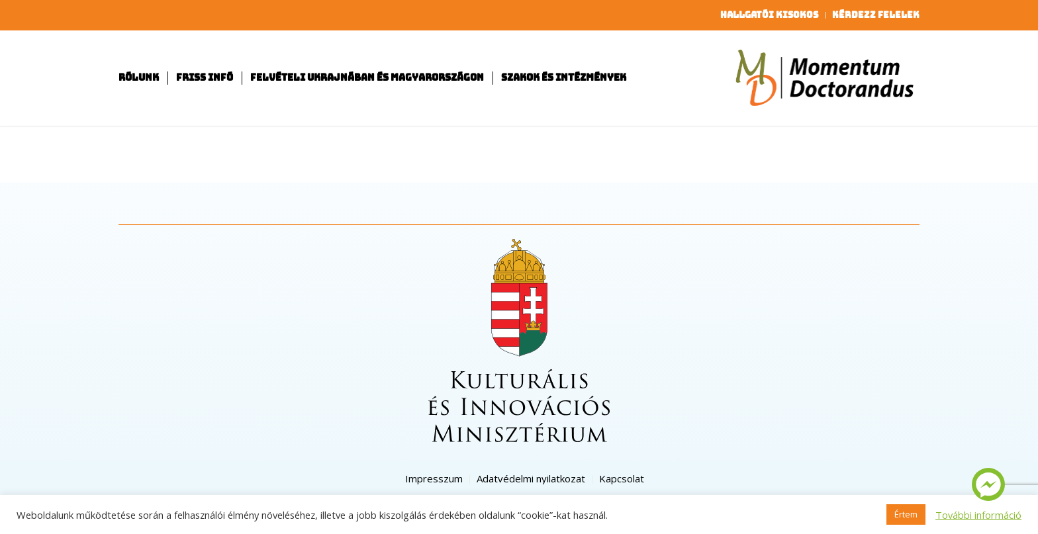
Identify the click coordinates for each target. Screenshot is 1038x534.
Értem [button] (906, 514)
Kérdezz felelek (876, 15)
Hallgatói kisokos (769, 15)
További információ (978, 515)
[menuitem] (770, 15)
